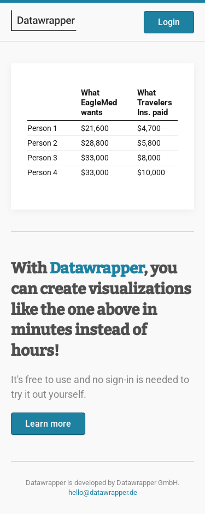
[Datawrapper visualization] (102, 135)
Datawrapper (97, 268)
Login (169, 22)
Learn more (48, 424)
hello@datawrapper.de (102, 492)
